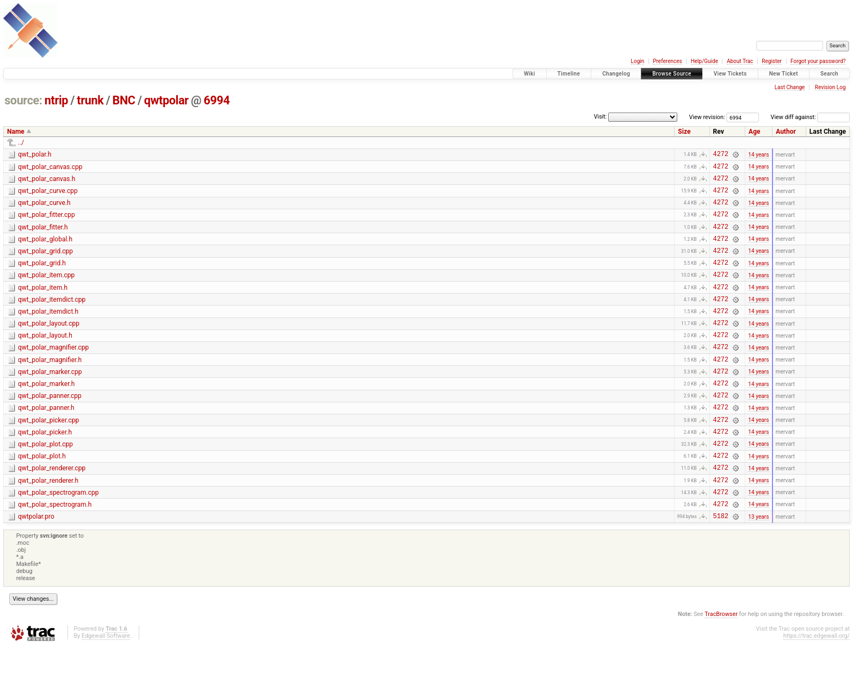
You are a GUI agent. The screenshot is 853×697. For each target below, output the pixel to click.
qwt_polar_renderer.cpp (51, 510)
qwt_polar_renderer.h (48, 524)
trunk (90, 100)
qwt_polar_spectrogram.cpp (58, 538)
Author (786, 131)
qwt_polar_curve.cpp (48, 196)
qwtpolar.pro (36, 565)
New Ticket (783, 74)
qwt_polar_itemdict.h (48, 333)
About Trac (740, 61)
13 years (758, 566)
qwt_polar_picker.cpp (48, 456)
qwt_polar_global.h (45, 250)
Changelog (616, 74)
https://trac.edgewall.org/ (816, 686)
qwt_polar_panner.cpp (50, 428)
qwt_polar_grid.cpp (45, 264)
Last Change (790, 87)
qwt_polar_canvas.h (46, 182)
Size (684, 131)
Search (829, 74)
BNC (124, 100)
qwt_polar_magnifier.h (50, 387)
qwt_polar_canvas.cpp (50, 168)
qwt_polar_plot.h (42, 497)
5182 (720, 566)
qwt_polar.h (34, 154)
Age (754, 131)
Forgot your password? (818, 61)
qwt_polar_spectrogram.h (54, 552)
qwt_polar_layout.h (45, 360)
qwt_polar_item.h (42, 305)
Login (638, 61)
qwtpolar (166, 100)
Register (772, 61)
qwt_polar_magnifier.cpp (53, 373)
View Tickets (730, 74)
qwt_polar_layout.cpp (48, 346)
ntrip (56, 100)
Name (15, 131)
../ (21, 142)
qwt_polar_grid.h (42, 278)
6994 (216, 100)
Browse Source (671, 74)
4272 (720, 155)
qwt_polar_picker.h (45, 470)
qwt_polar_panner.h (46, 442)
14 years (758, 155)
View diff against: (810, 117)
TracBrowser (721, 664)
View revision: (707, 117)
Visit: (600, 116)
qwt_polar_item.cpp (46, 291)
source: (23, 100)
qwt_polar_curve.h (44, 209)
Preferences (667, 61)
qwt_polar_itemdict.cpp (51, 319)
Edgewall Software (106, 686)
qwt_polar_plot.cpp (45, 483)
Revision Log (830, 87)
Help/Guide (704, 61)
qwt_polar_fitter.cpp (46, 223)
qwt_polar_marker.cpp (50, 401)
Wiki (529, 74)
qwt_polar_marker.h (46, 415)
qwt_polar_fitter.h (43, 237)
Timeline (569, 74)
